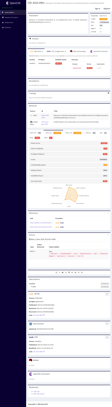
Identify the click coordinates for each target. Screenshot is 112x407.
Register (107, 8)
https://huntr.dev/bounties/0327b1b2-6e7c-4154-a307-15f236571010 (53, 227)
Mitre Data (36, 51)
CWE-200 (36, 392)
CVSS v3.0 (73, 133)
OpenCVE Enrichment (99, 51)
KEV (103, 133)
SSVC (48, 138)
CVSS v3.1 (53, 133)
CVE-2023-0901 (36, 3)
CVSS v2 (91, 133)
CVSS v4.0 (35, 133)
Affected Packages (78, 51)
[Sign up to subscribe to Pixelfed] (105, 283)
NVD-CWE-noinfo (39, 394)
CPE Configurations (56, 51)
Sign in (97, 8)
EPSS (35, 138)
